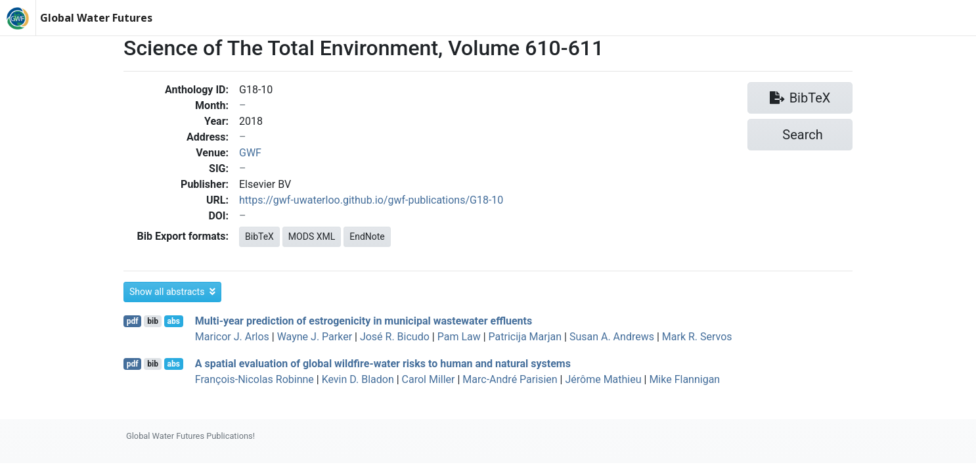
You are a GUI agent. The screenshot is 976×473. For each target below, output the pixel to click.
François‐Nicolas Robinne (254, 379)
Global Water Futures (96, 18)
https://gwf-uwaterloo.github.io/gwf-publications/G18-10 (371, 200)
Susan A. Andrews (611, 336)
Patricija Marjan (525, 336)
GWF (250, 152)
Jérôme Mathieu (603, 379)
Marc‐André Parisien (509, 379)
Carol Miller (428, 379)
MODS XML (311, 236)
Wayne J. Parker (314, 336)
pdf (133, 321)
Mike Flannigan (684, 379)
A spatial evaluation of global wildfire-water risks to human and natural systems (383, 363)
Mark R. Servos (697, 336)
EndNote (367, 236)
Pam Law (459, 336)
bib (152, 321)
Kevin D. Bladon (358, 379)
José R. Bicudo (395, 336)
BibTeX (259, 236)
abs (173, 321)
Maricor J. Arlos (232, 336)
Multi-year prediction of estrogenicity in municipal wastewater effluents (363, 321)
